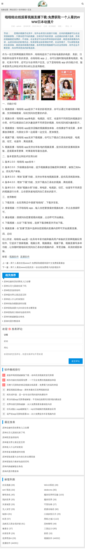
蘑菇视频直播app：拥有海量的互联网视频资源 (28, 390)
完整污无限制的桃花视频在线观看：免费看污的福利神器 (32, 385)
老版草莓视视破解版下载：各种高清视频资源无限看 (30, 375)
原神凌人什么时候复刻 (14, 299)
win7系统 (8, 490)
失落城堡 (8, 504)
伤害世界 (8, 533)
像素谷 (7, 528)
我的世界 (8, 499)
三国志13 (50, 528)
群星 (48, 533)
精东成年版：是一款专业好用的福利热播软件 (27, 394)
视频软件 (14, 256)
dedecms (50, 490)
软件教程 (22, 10)
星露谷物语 (51, 509)
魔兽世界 (50, 499)
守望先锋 (50, 504)
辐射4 (7, 514)
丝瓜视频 (8, 485)
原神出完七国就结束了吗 (15, 286)
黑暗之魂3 (51, 519)
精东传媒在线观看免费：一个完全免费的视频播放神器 (31, 380)
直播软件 (25, 256)
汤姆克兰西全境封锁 (13, 524)
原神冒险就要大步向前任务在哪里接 (20, 308)
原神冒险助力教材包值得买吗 (17, 312)
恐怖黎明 (50, 524)
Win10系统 (51, 485)
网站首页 (13, 10)
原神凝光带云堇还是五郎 (15, 295)
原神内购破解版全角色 (14, 317)
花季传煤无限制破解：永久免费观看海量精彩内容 (29, 404)
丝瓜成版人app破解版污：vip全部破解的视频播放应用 (31, 409)
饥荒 (6, 519)
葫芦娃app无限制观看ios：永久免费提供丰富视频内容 (31, 414)
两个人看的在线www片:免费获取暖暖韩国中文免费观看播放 (38, 263)
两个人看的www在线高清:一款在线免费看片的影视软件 (36, 267)
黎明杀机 (8, 495)
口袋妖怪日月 (52, 514)
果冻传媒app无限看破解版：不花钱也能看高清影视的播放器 (34, 399)
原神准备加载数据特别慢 (15, 303)
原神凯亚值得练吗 (12, 290)
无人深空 (8, 509)
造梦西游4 (9, 538)
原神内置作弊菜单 (12, 321)
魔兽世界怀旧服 (54, 495)
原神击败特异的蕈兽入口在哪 (17, 281)
